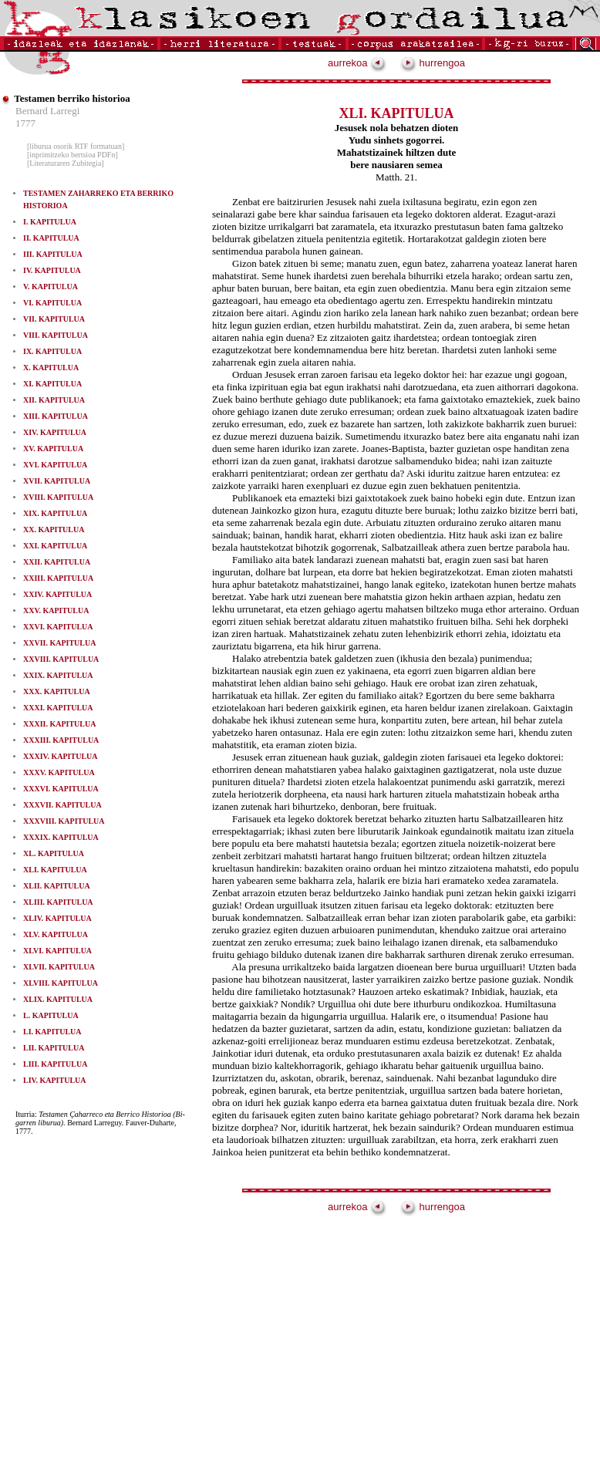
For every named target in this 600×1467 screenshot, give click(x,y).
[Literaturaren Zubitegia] (65, 163)
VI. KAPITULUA (52, 302)
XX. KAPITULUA (53, 529)
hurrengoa (432, 63)
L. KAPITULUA (51, 1015)
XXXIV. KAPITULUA (60, 756)
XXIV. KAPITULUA (57, 594)
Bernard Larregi (47, 110)
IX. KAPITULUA (52, 351)
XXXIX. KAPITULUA (61, 837)
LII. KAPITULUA (53, 1048)
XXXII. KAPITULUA (59, 724)
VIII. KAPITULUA (55, 335)
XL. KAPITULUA (53, 853)
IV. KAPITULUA (52, 270)
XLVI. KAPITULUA (57, 950)
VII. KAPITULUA (54, 319)
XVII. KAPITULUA (56, 481)
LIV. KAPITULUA (54, 1080)
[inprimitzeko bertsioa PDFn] (72, 154)
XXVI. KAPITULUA (58, 626)
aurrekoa (357, 63)
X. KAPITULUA (51, 367)
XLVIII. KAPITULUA (60, 983)
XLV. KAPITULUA (55, 934)
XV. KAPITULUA (53, 448)
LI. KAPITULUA (52, 1031)
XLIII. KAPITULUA (58, 902)
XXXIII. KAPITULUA (61, 740)
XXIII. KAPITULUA (58, 578)
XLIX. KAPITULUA (58, 999)
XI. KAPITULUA (52, 383)
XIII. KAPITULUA (55, 416)
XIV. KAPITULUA (54, 432)
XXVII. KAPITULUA (59, 643)
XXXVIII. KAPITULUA (64, 821)
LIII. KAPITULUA (55, 1064)
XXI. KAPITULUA (55, 545)
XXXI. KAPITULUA (58, 707)
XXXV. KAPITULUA (59, 772)
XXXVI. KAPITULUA (61, 788)
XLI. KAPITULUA (55, 869)
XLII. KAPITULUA (56, 886)
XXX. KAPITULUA (56, 691)
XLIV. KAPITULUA (57, 918)
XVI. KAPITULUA (55, 464)
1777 (25, 123)
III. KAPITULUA (53, 254)
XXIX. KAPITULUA (58, 675)
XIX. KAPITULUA (55, 513)
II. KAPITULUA (51, 238)
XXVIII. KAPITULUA (61, 659)
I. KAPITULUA (49, 222)
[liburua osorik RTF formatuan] (75, 146)
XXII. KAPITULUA (56, 562)
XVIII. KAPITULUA (58, 497)
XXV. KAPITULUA (56, 610)
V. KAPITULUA (50, 286)
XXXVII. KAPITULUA (62, 805)
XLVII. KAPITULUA (59, 967)
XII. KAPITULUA (54, 400)
